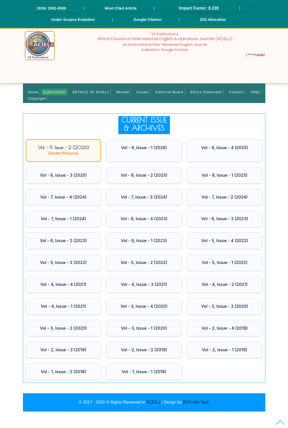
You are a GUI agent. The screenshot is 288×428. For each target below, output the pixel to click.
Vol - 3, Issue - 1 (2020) (144, 328)
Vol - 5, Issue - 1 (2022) (224, 262)
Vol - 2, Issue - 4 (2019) (225, 328)
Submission (54, 92)
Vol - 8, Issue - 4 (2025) (224, 147)
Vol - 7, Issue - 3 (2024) (144, 197)
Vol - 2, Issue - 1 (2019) (224, 349)
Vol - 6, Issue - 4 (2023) (144, 218)
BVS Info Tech (196, 402)
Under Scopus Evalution (73, 20)
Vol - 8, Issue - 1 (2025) (225, 175)
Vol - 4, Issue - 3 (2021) (144, 284)
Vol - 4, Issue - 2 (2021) (225, 284)
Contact (236, 92)
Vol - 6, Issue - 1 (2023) (144, 240)
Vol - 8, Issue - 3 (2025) (63, 175)
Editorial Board (169, 92)
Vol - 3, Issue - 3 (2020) (224, 306)
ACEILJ (153, 402)
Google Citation (148, 20)
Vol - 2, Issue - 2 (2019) (144, 349)
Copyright (37, 98)
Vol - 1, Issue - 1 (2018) (144, 371)
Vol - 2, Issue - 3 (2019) (63, 349)
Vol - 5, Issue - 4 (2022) (224, 240)
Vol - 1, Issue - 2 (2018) (63, 371)
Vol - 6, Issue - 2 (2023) (63, 240)
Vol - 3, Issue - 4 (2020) (143, 306)
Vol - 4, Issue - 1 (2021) (63, 306)
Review (122, 92)
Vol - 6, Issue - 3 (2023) (224, 218)
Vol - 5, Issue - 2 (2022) (144, 262)
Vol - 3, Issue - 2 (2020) (63, 328)
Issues (143, 92)
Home (33, 92)
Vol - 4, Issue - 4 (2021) (63, 284)
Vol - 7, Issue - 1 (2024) (63, 218)
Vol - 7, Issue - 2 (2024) (225, 197)
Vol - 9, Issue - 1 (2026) (144, 147)
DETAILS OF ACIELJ (90, 92)
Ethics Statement (206, 92)
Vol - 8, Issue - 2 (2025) (144, 175)
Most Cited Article (121, 8)
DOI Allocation (213, 20)
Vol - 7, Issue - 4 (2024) (63, 197)
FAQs (255, 92)
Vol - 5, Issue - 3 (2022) (63, 262)
